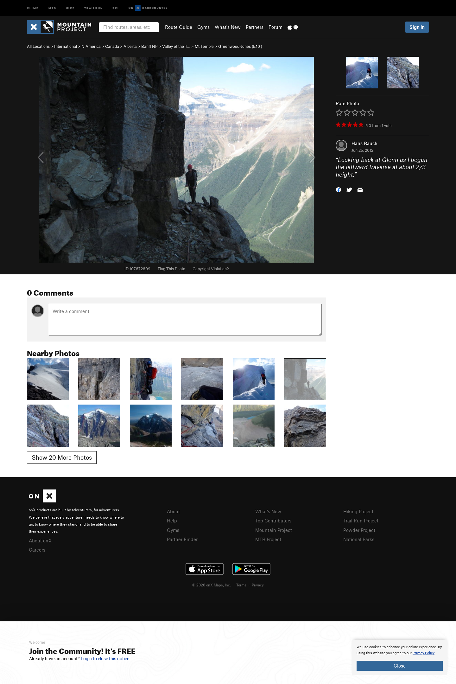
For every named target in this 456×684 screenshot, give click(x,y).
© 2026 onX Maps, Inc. (211, 585)
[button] (338, 189)
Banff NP (149, 46)
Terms (241, 585)
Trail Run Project (360, 520)
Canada (112, 46)
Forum (275, 27)
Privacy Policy (423, 653)
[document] (400, 657)
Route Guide (178, 27)
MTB (52, 8)
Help (172, 520)
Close (400, 665)
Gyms (203, 27)
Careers (37, 550)
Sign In (417, 27)
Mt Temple (204, 46)
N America (91, 46)
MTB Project (268, 539)
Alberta (130, 46)
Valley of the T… (176, 46)
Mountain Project (273, 530)
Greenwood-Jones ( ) (240, 46)
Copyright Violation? (211, 268)
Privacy (258, 585)
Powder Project (359, 530)
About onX (40, 540)
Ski (115, 8)
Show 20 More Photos (62, 457)
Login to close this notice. (105, 658)
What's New (228, 27)
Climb (33, 8)
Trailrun (93, 8)
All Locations (38, 46)
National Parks (358, 539)
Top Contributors (273, 520)
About (173, 511)
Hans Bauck (364, 143)
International (65, 46)
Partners (254, 27)
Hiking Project (358, 511)
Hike (70, 8)
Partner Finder (182, 539)
